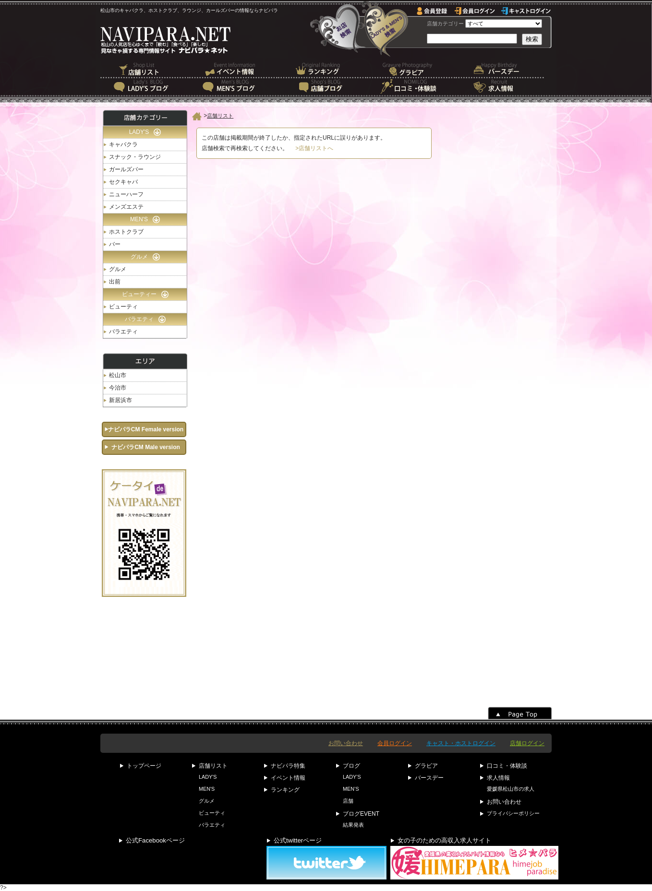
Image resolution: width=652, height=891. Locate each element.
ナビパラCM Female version (145, 429)
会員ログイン (394, 743)
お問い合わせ (345, 743)
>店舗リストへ (314, 148)
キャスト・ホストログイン (460, 743)
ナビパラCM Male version (145, 447)
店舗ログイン (527, 743)
